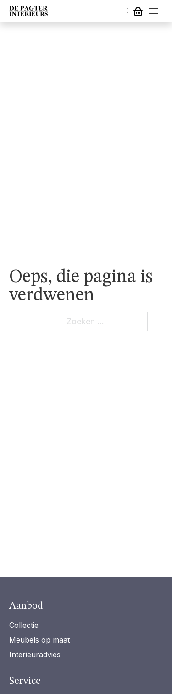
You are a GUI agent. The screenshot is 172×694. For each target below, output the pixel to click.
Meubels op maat (39, 639)
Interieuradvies (35, 654)
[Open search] (128, 11)
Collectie (24, 625)
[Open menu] (153, 11)
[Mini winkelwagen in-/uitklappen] (138, 11)
